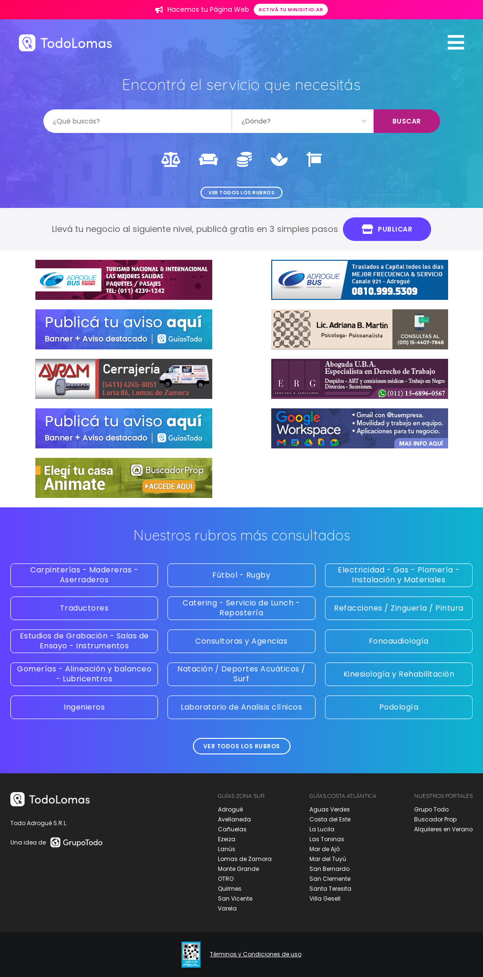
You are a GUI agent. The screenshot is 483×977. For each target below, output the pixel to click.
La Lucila (321, 829)
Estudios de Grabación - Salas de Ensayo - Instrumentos (84, 640)
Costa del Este (329, 819)
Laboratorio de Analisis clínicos (241, 707)
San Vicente (235, 898)
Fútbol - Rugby (241, 575)
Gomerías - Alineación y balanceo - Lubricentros (84, 673)
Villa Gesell (325, 898)
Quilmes (230, 889)
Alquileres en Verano (443, 829)
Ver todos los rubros (241, 192)
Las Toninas (326, 839)
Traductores (84, 608)
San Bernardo (329, 869)
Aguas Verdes (329, 809)
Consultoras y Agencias (241, 641)
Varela (227, 908)
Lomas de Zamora (245, 859)
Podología (399, 707)
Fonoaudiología (399, 641)
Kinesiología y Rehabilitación (399, 674)
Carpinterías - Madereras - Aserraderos (84, 574)
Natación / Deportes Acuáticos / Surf (241, 673)
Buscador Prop (435, 819)
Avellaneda (234, 819)
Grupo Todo (431, 809)
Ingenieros (84, 707)
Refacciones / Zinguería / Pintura (399, 608)
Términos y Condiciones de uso (255, 954)
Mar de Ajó (324, 849)
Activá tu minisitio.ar (290, 9)
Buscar (406, 121)
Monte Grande (238, 869)
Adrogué (230, 809)
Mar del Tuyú (327, 859)
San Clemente (329, 879)
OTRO (225, 879)
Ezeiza (226, 839)
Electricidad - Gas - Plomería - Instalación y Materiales (399, 574)
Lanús (226, 849)
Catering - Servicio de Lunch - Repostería (241, 607)
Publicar (387, 229)
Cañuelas (232, 829)
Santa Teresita (330, 889)
